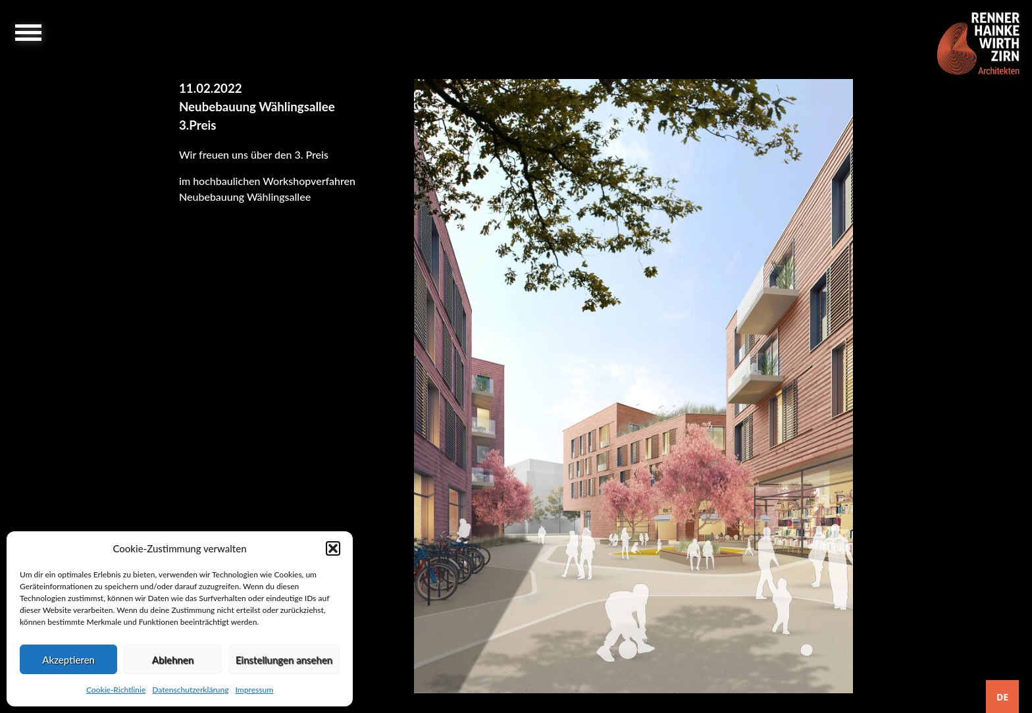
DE (1002, 697)
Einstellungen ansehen (284, 660)
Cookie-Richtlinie (115, 690)
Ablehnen (173, 660)
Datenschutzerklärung (190, 690)
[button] (333, 548)
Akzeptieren (68, 660)
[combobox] (1002, 696)
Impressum (254, 690)
